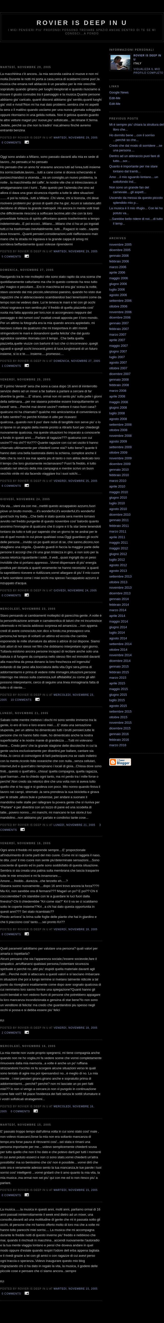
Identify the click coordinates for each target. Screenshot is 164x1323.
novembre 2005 (120, 244)
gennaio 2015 (119, 666)
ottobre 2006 (118, 306)
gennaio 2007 (119, 323)
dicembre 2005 (120, 250)
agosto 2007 (118, 362)
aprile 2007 (117, 340)
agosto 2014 (118, 638)
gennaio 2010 (119, 469)
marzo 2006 (117, 267)
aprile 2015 (117, 683)
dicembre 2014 (120, 661)
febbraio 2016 (119, 740)
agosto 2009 (118, 441)
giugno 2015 (118, 694)
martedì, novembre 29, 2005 (76, 137)
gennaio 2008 (119, 379)
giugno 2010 (118, 497)
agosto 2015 (118, 706)
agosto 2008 (118, 419)
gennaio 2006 (119, 255)
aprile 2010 (117, 486)
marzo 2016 (117, 745)
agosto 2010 (118, 509)
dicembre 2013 (120, 593)
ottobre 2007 (118, 368)
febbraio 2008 (119, 385)
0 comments (11, 142)
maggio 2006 (118, 278)
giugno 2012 (118, 554)
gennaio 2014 (119, 599)
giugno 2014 (118, 627)
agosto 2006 (118, 295)
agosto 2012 (118, 565)
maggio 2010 (118, 492)
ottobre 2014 (118, 649)
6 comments (11, 486)
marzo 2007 (117, 334)
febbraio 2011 (119, 526)
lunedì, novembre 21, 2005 (74, 825)
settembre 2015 (120, 711)
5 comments (11, 256)
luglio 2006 (117, 289)
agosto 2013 (118, 571)
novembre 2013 (120, 587)
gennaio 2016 (119, 734)
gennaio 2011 (119, 520)
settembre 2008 (120, 424)
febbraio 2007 (119, 329)
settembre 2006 (120, 300)
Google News (119, 92)
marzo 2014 (117, 610)
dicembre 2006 (120, 317)
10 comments (21, 699)
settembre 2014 (120, 644)
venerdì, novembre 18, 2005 (76, 929)
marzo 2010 (117, 481)
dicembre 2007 (120, 374)
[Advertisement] (51, 52)
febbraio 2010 (119, 475)
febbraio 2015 (119, 672)
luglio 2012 (117, 559)
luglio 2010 (117, 503)
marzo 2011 (117, 531)
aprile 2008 (117, 396)
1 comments (11, 366)
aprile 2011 (117, 537)
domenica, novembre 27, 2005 (77, 361)
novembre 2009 (120, 458)
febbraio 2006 (119, 261)
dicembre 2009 (120, 464)
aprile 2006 (117, 272)
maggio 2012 (118, 548)
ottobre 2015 (118, 717)
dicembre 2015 (120, 728)
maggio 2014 (118, 621)
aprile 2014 (117, 616)
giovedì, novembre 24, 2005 (75, 590)
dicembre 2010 (120, 514)
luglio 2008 (117, 413)
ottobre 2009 (118, 452)
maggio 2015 (118, 689)
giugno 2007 (118, 351)
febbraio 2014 (119, 604)
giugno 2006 (118, 284)
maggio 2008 (118, 402)
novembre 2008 (120, 436)
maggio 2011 (118, 542)
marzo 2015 (117, 677)
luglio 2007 (117, 357)
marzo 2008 (117, 391)
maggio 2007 (118, 346)
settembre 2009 (120, 447)
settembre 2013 (120, 576)
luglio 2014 (117, 632)
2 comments (11, 1032)
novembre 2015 (120, 722)
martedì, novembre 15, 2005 (76, 1190)
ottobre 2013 (118, 582)
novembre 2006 (120, 312)
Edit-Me (114, 98)
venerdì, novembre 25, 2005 (76, 481)
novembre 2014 (120, 655)
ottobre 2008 (118, 430)
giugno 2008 (118, 407)
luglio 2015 (117, 700)
